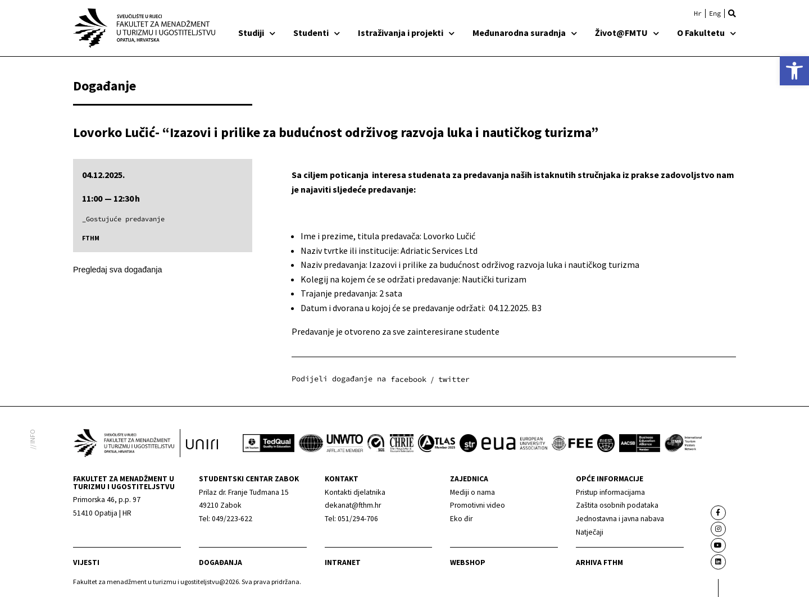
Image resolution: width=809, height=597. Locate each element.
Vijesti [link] (86, 562)
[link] (794, 70)
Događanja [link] (220, 562)
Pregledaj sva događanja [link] (117, 269)
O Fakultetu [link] (706, 32)
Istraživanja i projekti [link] (406, 32)
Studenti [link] (316, 32)
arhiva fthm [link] (599, 562)
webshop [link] (467, 562)
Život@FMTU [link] (627, 32)
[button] (732, 13)
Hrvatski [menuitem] (698, 13)
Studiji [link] (256, 32)
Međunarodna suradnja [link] (524, 32)
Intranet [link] (343, 562)
